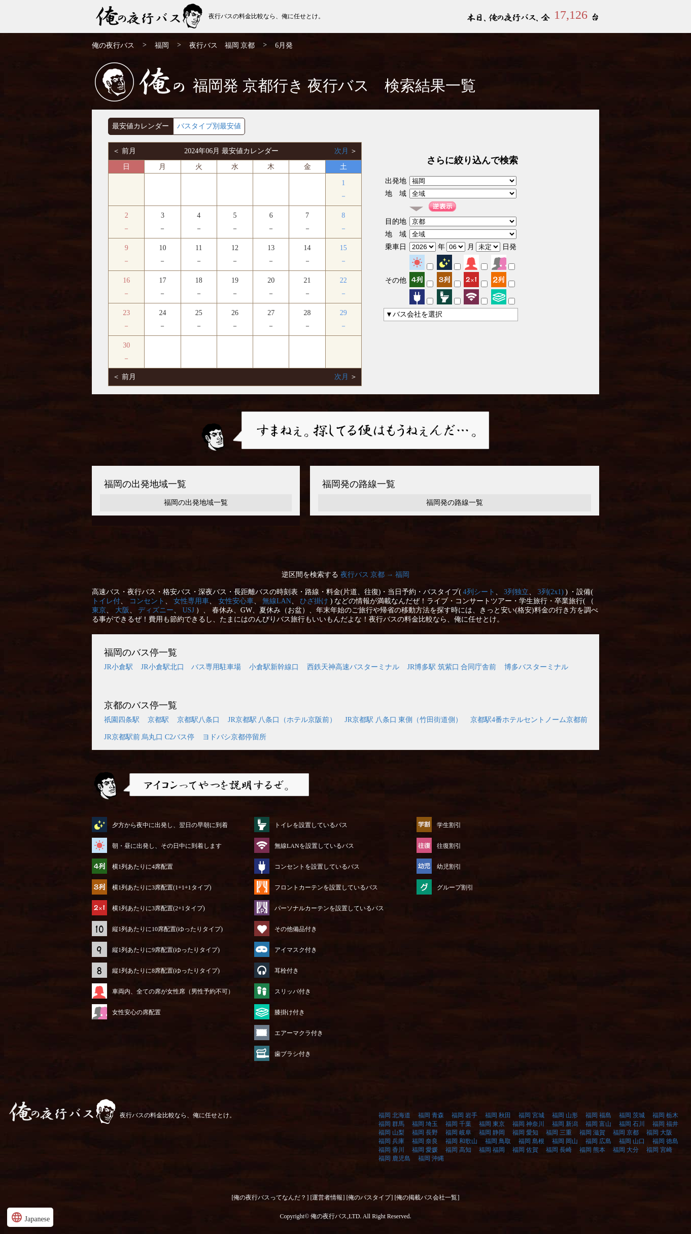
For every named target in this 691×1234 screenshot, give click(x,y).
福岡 (162, 45)
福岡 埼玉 (425, 1123)
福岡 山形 (565, 1115)
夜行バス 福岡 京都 (222, 45)
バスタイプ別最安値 (209, 126)
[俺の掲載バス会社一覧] (427, 1197)
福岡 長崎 (559, 1149)
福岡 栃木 (665, 1115)
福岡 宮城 (531, 1115)
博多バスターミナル (536, 667)
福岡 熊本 (592, 1149)
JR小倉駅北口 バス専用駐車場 (191, 667)
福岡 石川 (632, 1123)
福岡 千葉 (458, 1123)
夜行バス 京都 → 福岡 (375, 574)
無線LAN (276, 601)
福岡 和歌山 (461, 1141)
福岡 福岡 (492, 1149)
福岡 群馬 (391, 1123)
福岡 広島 (598, 1141)
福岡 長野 (425, 1132)
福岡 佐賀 (525, 1149)
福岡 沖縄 (431, 1158)
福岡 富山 (598, 1123)
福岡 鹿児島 (394, 1158)
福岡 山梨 (391, 1132)
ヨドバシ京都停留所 (234, 737)
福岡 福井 (665, 1123)
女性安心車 (236, 601)
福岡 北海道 (394, 1115)
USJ (188, 610)
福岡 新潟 (565, 1123)
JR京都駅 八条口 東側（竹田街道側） (403, 720)
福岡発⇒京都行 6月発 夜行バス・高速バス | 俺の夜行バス (150, 16)
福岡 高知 (458, 1149)
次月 (342, 151)
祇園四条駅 (122, 720)
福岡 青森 (431, 1115)
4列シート (479, 592)
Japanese (30, 1217)
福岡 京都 (626, 1132)
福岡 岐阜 (458, 1132)
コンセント (147, 601)
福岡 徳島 (665, 1141)
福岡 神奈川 (528, 1123)
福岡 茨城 (632, 1115)
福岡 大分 (626, 1149)
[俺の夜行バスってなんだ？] (270, 1197)
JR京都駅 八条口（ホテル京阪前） (282, 720)
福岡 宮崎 (659, 1149)
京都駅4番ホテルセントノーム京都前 (529, 720)
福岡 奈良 (425, 1141)
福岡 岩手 (464, 1115)
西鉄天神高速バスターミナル (353, 667)
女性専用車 (191, 601)
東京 (99, 610)
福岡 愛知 (525, 1132)
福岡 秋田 (498, 1115)
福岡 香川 (391, 1149)
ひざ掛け (314, 601)
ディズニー (156, 610)
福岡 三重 (559, 1132)
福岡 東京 (492, 1123)
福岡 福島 (598, 1115)
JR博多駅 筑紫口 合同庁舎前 (452, 667)
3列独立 (516, 592)
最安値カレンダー (140, 126)
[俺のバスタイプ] (370, 1197)
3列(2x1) (551, 592)
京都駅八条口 (198, 720)
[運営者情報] (327, 1197)
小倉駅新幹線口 (274, 667)
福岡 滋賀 (592, 1132)
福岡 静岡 (492, 1132)
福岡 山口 (632, 1141)
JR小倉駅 (118, 667)
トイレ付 (106, 601)
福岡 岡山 (565, 1141)
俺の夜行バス (113, 45)
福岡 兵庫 (391, 1141)
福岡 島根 (531, 1141)
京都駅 (158, 720)
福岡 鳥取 (498, 1141)
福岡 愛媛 (425, 1149)
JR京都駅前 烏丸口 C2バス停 (149, 737)
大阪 (122, 610)
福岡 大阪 (659, 1132)
